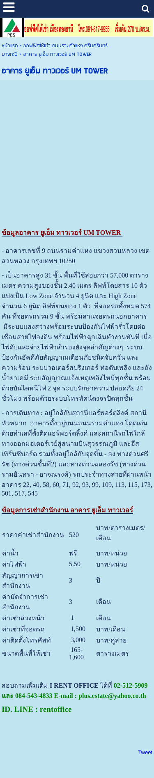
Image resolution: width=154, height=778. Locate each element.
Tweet (145, 752)
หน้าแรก (10, 45)
